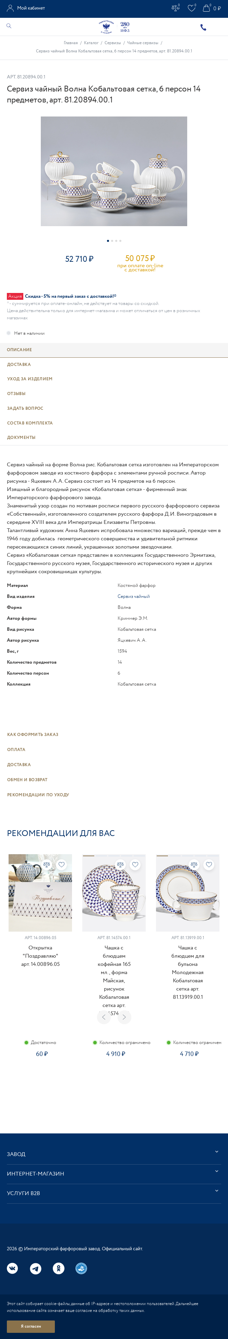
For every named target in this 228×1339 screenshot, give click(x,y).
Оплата (16, 750)
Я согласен (31, 1326)
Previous (104, 1017)
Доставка (19, 765)
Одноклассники (58, 1268)
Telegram (35, 1269)
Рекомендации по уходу (38, 795)
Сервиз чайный (134, 596)
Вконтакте (13, 1268)
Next (124, 1017)
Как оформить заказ (32, 735)
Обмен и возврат (27, 780)
